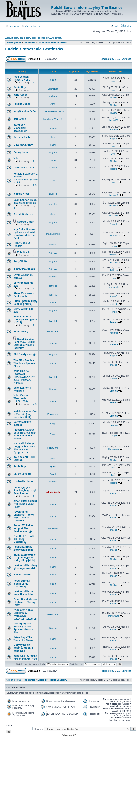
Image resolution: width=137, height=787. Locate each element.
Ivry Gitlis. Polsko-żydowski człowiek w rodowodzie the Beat (24, 234)
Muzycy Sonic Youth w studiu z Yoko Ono (23, 648)
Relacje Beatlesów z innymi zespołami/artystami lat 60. (25, 178)
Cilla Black (23, 252)
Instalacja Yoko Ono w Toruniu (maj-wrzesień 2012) (25, 414)
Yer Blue (53, 204)
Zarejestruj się (31, 26)
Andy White (20, 261)
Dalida (113, 378)
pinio (52, 458)
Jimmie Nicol (21, 193)
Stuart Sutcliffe (22, 473)
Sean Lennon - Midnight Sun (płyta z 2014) (25, 319)
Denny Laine (20, 152)
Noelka (113, 97)
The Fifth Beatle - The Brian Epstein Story (24, 363)
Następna (126, 59)
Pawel (53, 160)
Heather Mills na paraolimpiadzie (23, 593)
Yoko (16, 158)
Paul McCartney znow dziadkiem (23, 548)
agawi (53, 466)
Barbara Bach (21, 137)
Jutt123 (113, 304)
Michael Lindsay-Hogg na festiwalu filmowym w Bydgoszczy (24, 448)
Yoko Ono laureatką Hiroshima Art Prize (25, 657)
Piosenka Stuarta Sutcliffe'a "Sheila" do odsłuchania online (24, 434)
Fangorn (113, 254)
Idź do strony (107, 59)
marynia (53, 128)
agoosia (53, 343)
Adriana (53, 253)
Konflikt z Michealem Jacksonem (20, 128)
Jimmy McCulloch (24, 268)
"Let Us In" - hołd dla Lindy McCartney (23, 539)
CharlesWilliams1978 (53, 111)
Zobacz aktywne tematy (50, 38)
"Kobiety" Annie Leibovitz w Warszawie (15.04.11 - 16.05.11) (25, 614)
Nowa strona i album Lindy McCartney (21, 583)
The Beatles (29, 42)
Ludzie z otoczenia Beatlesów (52, 42)
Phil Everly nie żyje (24, 354)
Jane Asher (20, 94)
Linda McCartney (23, 167)
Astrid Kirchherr (23, 214)
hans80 (53, 321)
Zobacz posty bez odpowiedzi (20, 38)
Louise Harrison (23, 481)
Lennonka (53, 88)
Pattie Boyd (20, 87)
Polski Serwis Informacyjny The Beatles (87, 7)
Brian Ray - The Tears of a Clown (23, 639)
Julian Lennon (21, 574)
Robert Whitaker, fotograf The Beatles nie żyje (23, 528)
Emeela (114, 322)
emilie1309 (52, 331)
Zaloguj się (13, 26)
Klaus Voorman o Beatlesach (23, 295)
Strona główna (13, 42)
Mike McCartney (23, 144)
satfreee (53, 285)
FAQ (115, 26)
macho (52, 79)
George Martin (25, 221)
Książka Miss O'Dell (25, 111)
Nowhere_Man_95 (52, 119)
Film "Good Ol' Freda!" (22, 244)
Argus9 (113, 138)
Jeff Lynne (19, 119)
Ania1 (114, 467)
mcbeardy (114, 287)
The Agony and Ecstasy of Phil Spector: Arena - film (23, 628)
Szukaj (126, 26)
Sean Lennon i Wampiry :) (22, 389)
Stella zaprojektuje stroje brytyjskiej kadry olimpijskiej (24, 557)
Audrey (53, 167)
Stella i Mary (20, 331)
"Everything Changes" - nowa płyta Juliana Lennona (23, 516)
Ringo (114, 246)
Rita (53, 180)
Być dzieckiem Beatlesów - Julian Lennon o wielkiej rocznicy (24, 343)
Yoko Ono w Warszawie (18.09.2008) (20, 398)
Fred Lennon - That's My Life (21, 78)
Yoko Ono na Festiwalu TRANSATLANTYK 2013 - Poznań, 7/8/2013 (24, 377)
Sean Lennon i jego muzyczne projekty (25, 201)
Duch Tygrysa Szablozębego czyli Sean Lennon (24, 490)
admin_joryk (53, 492)
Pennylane (52, 414)
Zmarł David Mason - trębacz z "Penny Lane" (25, 602)
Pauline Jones (21, 103)
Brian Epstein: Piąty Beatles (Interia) (25, 303)
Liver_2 (53, 194)
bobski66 (113, 120)
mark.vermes (53, 234)
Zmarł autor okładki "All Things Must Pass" (25, 504)
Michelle (53, 96)
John (113, 81)
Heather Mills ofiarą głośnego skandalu (25, 567)
